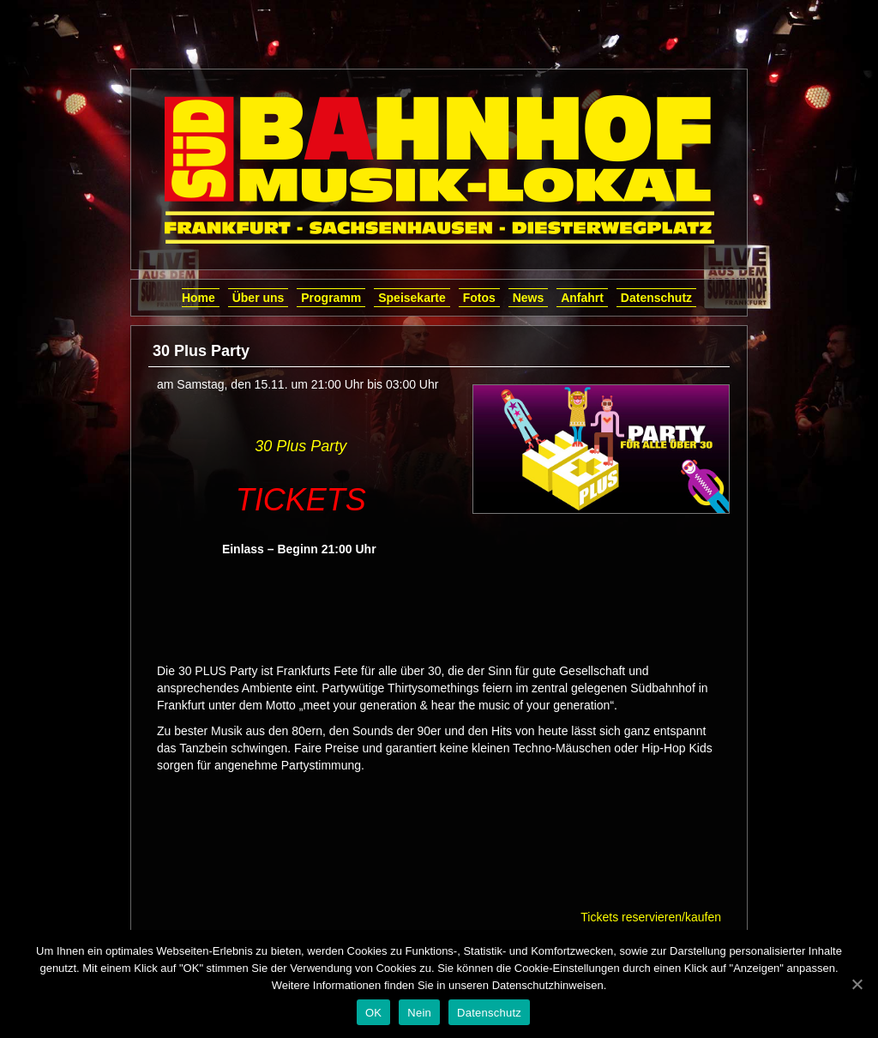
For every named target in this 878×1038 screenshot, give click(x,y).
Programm (331, 298)
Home (198, 298)
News (528, 298)
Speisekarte (412, 298)
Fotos (479, 298)
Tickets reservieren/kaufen (650, 917)
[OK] (856, 984)
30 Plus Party (300, 446)
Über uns (258, 298)
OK (373, 1012)
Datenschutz (656, 298)
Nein (419, 1012)
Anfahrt (582, 298)
